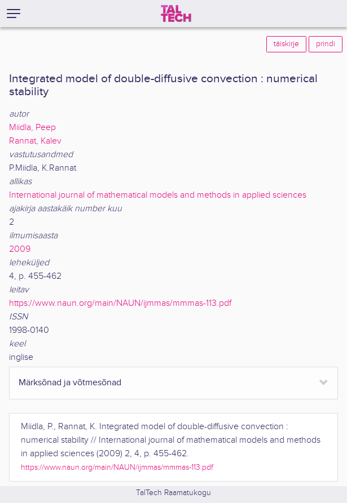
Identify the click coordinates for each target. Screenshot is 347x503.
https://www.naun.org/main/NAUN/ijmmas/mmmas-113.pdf (120, 303)
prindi (325, 43)
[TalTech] (176, 14)
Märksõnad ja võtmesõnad (70, 382)
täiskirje (286, 43)
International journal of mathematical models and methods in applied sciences (157, 195)
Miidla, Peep (32, 127)
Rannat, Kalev (35, 141)
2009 (19, 249)
